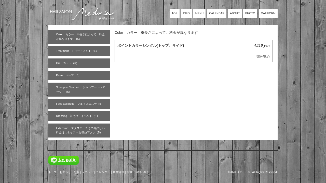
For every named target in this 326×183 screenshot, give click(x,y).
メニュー (87, 172)
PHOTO (250, 13)
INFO (186, 13)
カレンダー (103, 172)
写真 (76, 172)
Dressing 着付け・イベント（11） (78, 115)
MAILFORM (268, 13)
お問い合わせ (143, 172)
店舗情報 (118, 172)
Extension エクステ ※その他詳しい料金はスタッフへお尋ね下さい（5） (80, 130)
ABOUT (235, 13)
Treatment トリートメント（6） (77, 50)
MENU (199, 13)
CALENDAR (216, 13)
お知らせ (65, 172)
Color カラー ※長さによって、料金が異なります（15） (80, 36)
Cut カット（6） (67, 63)
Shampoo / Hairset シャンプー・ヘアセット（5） (80, 89)
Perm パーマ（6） (68, 75)
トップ (52, 172)
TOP (174, 13)
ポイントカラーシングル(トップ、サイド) (150, 45)
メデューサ (244, 172)
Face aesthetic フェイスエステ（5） (80, 103)
